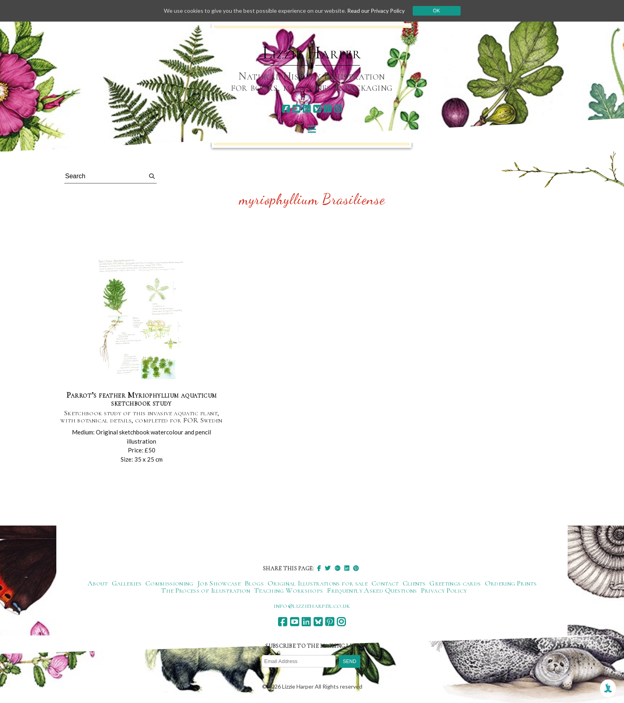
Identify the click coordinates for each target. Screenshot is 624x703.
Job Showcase (218, 583)
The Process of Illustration (205, 590)
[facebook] (286, 109)
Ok (436, 11)
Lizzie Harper (311, 53)
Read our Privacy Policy (376, 10)
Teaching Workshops (288, 590)
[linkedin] (306, 109)
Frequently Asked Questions (372, 590)
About (97, 583)
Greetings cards (455, 583)
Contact (385, 583)
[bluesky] (317, 109)
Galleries (126, 583)
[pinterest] (327, 109)
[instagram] (338, 109)
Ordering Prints (511, 583)
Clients (414, 583)
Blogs (254, 583)
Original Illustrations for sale (318, 583)
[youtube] (296, 109)
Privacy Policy (444, 590)
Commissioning (169, 583)
